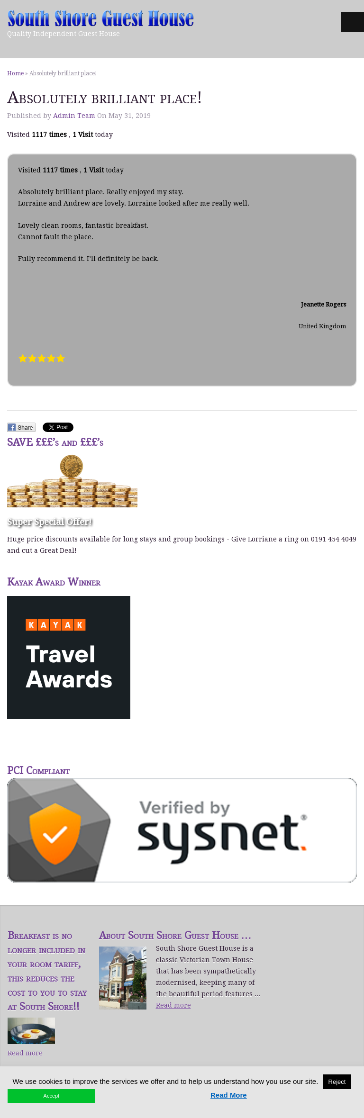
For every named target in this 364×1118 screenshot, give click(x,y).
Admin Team (74, 115)
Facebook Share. (21, 427)
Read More (228, 1095)
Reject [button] (337, 1081)
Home (15, 73)
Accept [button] (52, 1096)
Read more (25, 1053)
